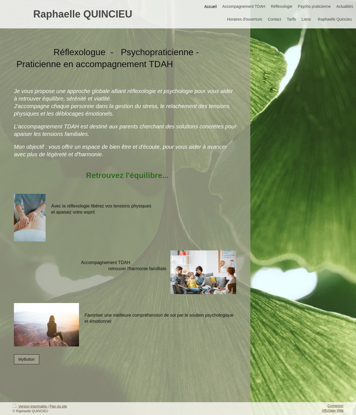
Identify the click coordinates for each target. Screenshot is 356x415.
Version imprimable (30, 406)
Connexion (335, 406)
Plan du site (58, 406)
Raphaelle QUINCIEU (82, 14)
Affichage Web (332, 410)
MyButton (26, 359)
